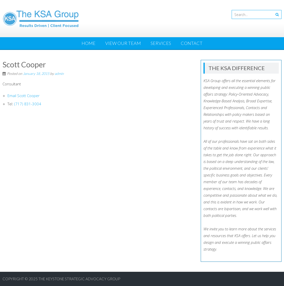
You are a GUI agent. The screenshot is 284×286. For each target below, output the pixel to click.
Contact (191, 43)
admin (59, 73)
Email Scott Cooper (23, 95)
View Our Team (123, 43)
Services (161, 43)
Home (88, 43)
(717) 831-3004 (27, 103)
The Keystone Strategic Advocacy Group (79, 279)
